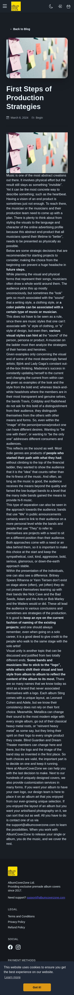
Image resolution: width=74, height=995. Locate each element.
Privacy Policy (16, 921)
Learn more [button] (12, 977)
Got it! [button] (37, 987)
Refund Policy (16, 927)
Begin (39, 117)
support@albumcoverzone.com (46, 897)
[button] (6, 6)
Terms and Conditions (21, 916)
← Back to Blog (20, 29)
